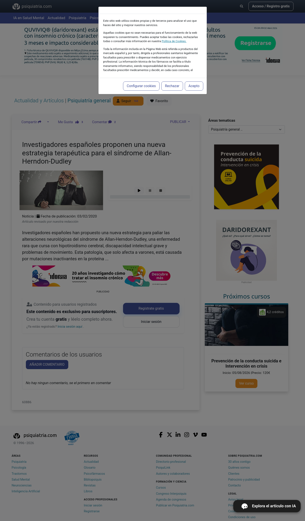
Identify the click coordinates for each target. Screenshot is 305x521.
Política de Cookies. (174, 41)
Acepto (193, 86)
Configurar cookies (141, 86)
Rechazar (172, 86)
